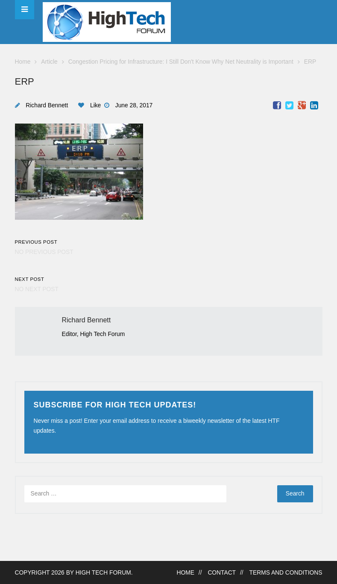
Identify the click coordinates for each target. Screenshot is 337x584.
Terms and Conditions (285, 572)
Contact (222, 572)
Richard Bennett (47, 105)
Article (49, 62)
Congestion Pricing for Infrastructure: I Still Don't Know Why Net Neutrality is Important (180, 62)
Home (23, 62)
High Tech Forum (103, 572)
